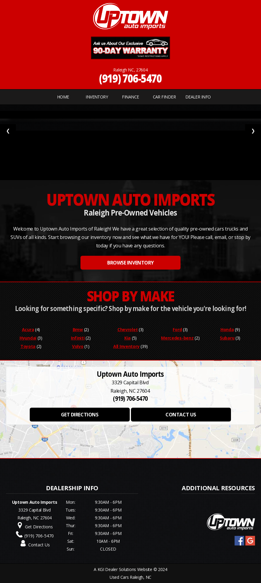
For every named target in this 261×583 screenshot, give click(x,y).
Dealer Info (198, 97)
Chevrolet (127, 329)
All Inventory (126, 346)
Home (63, 97)
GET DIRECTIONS (79, 414)
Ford (177, 329)
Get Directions (39, 527)
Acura (28, 329)
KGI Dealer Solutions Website (125, 569)
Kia (127, 338)
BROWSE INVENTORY (130, 262)
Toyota (27, 346)
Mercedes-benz (177, 338)
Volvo (77, 346)
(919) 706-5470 (130, 78)
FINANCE (130, 97)
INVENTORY (97, 97)
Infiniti (78, 338)
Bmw (78, 329)
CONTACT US (180, 414)
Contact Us (39, 545)
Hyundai (28, 338)
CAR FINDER (164, 97)
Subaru (227, 338)
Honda (227, 329)
